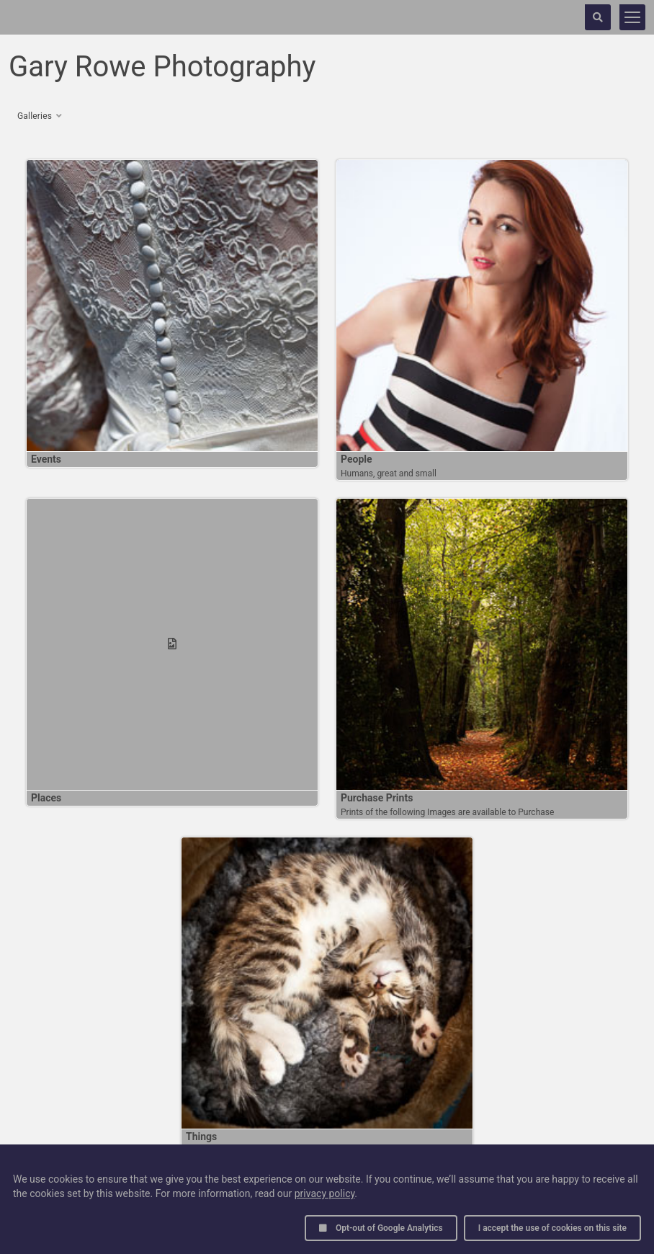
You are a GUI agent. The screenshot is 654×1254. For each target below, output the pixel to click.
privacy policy (325, 1193)
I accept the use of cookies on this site (552, 1228)
